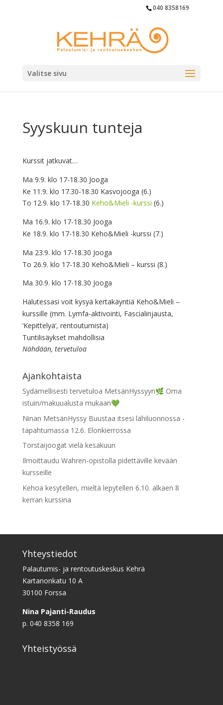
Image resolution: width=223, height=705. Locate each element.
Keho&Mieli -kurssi (122, 203)
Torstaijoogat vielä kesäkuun (68, 445)
